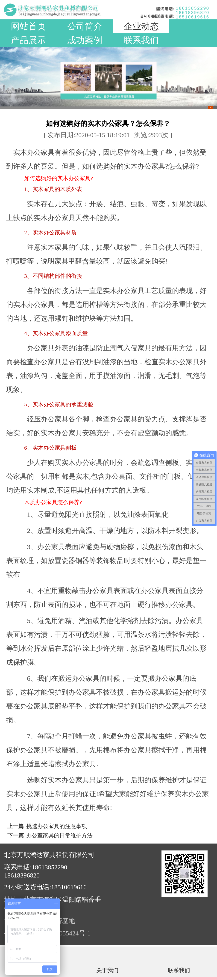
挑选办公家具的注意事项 (56, 826)
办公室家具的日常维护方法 (59, 835)
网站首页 (28, 26)
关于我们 (107, 970)
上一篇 (15, 826)
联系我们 (141, 40)
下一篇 (15, 835)
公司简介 (84, 26)
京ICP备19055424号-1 (60, 933)
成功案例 (84, 40)
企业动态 (141, 26)
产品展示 (28, 40)
